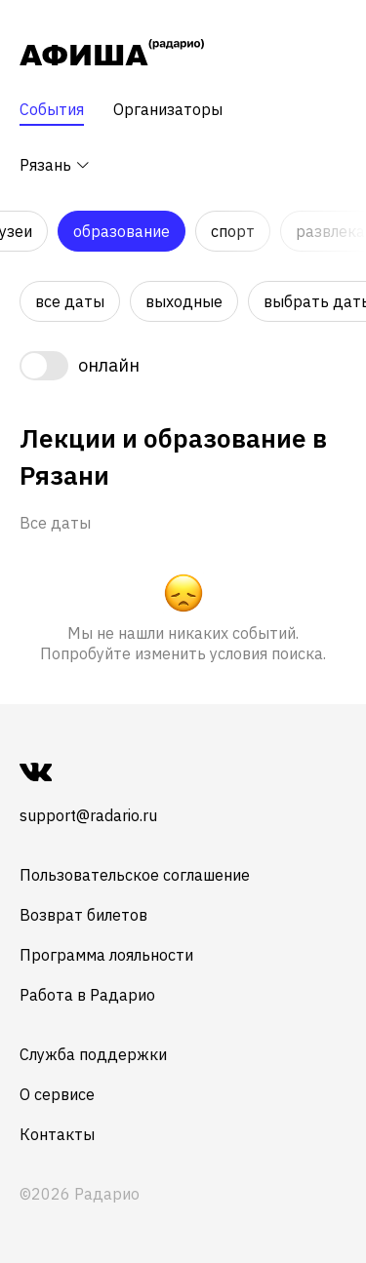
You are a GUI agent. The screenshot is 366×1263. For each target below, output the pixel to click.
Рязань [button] (55, 165)
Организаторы (168, 109)
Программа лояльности (106, 955)
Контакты (57, 1134)
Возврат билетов (83, 915)
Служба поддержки (93, 1054)
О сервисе (57, 1094)
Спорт (233, 231)
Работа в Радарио (87, 995)
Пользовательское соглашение (135, 875)
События (52, 109)
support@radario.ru (88, 815)
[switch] (80, 365)
